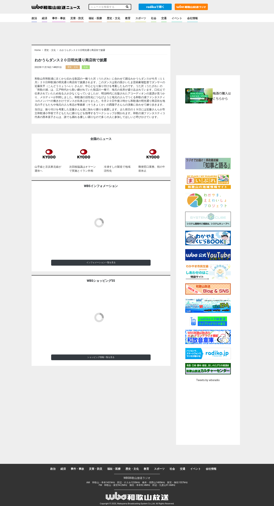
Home (38, 50)
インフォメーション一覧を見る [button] (101, 262)
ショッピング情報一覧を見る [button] (100, 357)
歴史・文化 (113, 18)
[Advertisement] (208, 130)
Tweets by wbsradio (208, 380)
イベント (177, 18)
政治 (34, 18)
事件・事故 (58, 18)
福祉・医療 (95, 18)
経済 (44, 18)
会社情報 (192, 18)
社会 (153, 18)
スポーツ (140, 18)
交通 (164, 18)
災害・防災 (77, 18)
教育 (127, 18)
